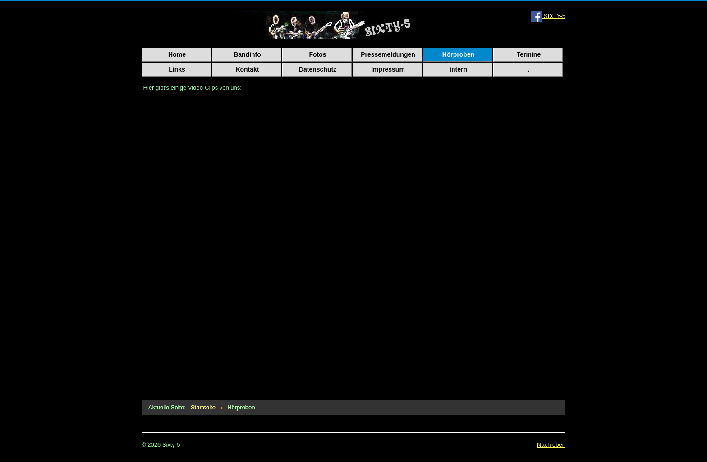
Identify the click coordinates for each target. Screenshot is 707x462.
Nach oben (551, 444)
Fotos (317, 54)
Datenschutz (317, 69)
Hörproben (458, 54)
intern (458, 69)
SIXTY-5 (548, 16)
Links (177, 69)
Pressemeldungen (388, 54)
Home (177, 54)
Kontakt (247, 69)
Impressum (388, 69)
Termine (529, 54)
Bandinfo (247, 54)
